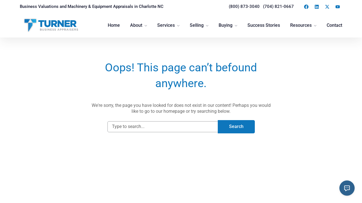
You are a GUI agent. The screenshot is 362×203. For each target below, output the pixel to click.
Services (166, 25)
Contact (334, 25)
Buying (225, 25)
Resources (301, 25)
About (136, 25)
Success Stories (263, 25)
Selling (197, 25)
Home (114, 25)
